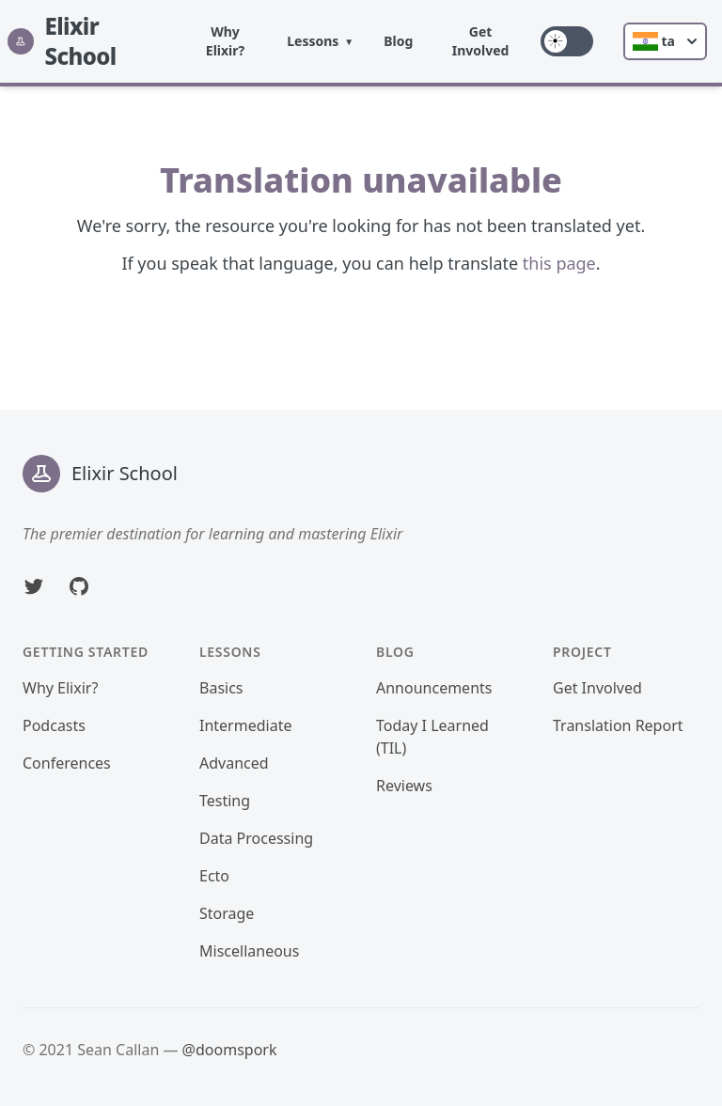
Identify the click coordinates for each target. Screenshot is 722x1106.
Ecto (214, 875)
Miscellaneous (249, 951)
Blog (398, 41)
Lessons (312, 41)
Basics (221, 688)
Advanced (234, 763)
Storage (226, 913)
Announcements (434, 688)
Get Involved (481, 41)
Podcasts (54, 725)
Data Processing (256, 838)
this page (559, 263)
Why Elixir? (225, 41)
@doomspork (229, 1049)
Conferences (67, 763)
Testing (224, 800)
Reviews (404, 785)
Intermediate (245, 725)
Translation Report (618, 725)
